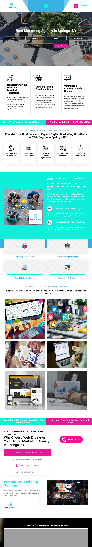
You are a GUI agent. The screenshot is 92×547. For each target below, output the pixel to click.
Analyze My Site (60, 46)
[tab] (14, 455)
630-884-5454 (84, 6)
